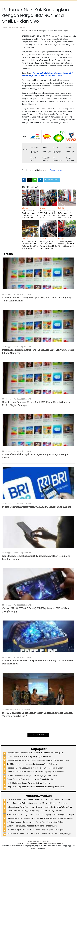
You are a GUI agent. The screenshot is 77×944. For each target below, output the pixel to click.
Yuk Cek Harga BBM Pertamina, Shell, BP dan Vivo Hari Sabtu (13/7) (66, 244)
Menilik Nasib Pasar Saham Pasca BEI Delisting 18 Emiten (28, 783)
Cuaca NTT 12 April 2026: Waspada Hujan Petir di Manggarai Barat (32, 826)
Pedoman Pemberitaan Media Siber (38, 843)
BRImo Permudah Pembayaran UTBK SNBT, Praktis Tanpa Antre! (36, 506)
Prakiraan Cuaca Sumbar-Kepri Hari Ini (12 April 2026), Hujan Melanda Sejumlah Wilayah (40, 818)
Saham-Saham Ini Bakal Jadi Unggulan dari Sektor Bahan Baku (30, 779)
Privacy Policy (57, 843)
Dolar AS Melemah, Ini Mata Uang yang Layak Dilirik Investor (30, 756)
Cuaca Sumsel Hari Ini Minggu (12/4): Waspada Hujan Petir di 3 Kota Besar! (35, 811)
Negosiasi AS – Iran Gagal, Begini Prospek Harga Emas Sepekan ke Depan (35, 768)
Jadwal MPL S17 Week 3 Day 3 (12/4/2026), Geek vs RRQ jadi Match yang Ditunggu (39, 833)
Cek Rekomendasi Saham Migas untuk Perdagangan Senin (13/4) (32, 775)
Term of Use (18, 843)
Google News (56, 170)
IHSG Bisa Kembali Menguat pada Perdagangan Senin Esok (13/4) (32, 764)
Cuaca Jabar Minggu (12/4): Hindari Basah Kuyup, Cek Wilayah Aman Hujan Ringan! (38, 799)
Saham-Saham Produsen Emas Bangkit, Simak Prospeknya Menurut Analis (35, 772)
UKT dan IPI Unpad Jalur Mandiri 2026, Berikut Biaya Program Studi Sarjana (35, 822)
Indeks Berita (38, 735)
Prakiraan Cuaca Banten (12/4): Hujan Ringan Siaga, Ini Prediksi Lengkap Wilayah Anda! (39, 807)
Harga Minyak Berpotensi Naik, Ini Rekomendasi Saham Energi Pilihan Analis (35, 787)
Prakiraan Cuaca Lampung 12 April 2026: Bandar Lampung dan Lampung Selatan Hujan (40, 814)
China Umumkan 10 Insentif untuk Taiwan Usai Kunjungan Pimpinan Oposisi (35, 753)
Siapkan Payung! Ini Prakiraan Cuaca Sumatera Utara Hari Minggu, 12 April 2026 (37, 803)
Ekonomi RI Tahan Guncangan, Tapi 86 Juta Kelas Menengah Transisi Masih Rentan (38, 760)
